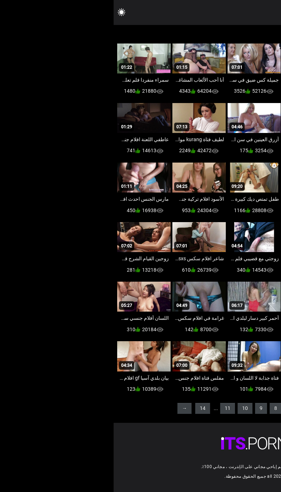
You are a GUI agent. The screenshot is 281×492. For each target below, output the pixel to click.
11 (114, 408)
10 (131, 408)
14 (89, 408)
